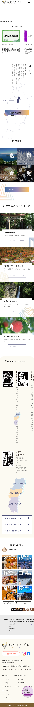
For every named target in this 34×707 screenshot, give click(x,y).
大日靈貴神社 (19, 458)
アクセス (21, 679)
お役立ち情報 (22, 675)
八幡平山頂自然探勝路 (21, 471)
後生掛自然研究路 (21, 468)
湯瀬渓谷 (18, 465)
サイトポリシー (26, 669)
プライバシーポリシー (9, 669)
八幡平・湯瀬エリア (20, 453)
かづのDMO (21, 683)
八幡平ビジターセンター (21, 461)
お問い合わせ (11, 653)
